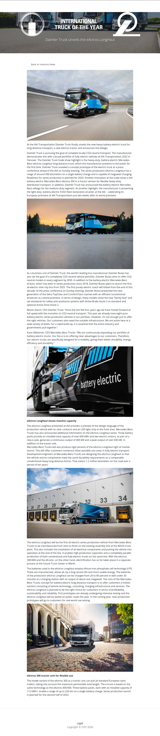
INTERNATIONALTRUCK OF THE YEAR (20, 6)
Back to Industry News (43, 64)
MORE (148, 6)
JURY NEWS (101, 6)
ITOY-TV (127, 6)
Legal (80, 723)
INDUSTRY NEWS (115, 6)
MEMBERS (138, 6)
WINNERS (89, 6)
